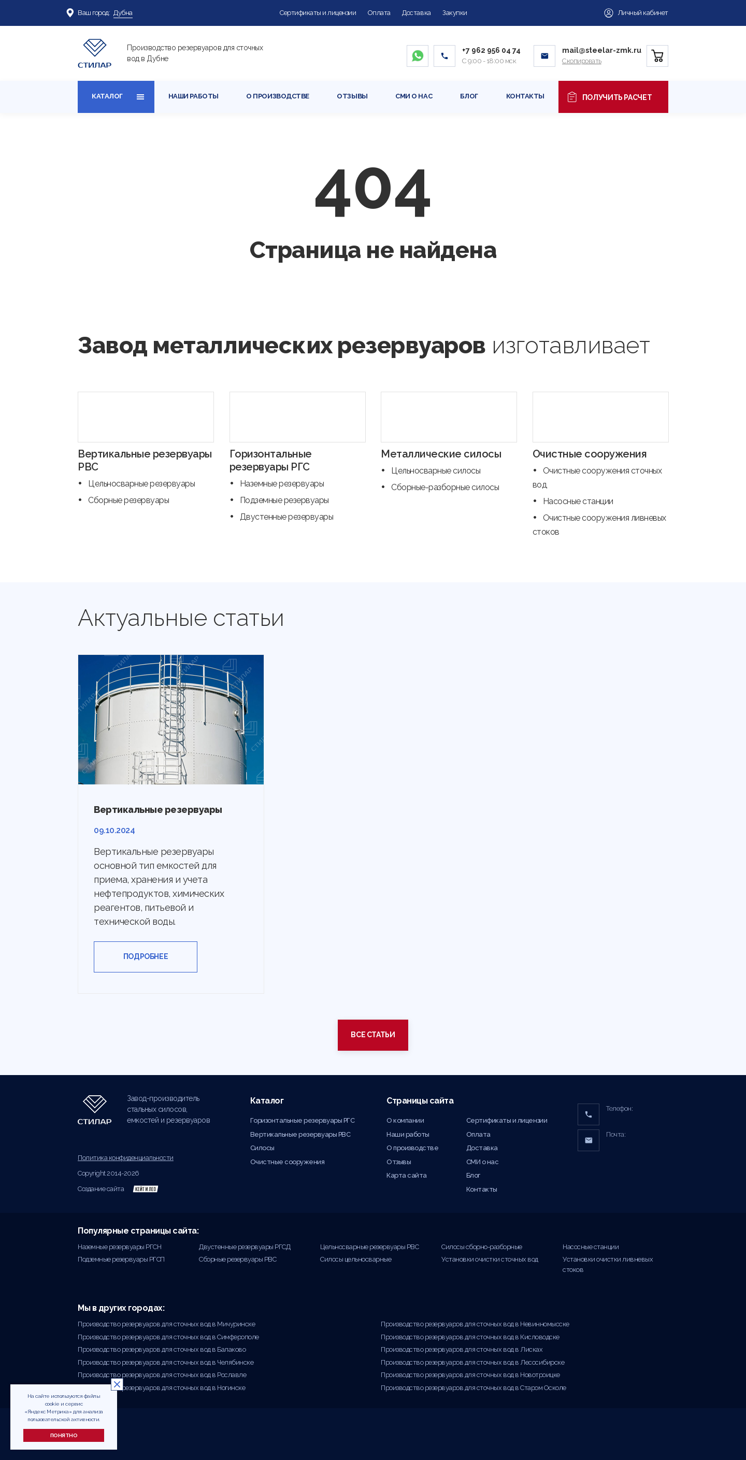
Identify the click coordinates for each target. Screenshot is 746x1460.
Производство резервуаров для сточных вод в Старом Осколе (473, 1388)
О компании (405, 1120)
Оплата (379, 13)
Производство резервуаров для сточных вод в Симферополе (168, 1337)
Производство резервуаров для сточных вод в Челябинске (165, 1362)
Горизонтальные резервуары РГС (270, 460)
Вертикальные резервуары (158, 809)
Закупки (454, 13)
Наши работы (193, 96)
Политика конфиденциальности (126, 1158)
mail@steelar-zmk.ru (601, 50)
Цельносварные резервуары (141, 484)
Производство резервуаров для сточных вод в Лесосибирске (472, 1362)
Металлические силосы (441, 454)
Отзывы (352, 96)
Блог (469, 96)
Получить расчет (610, 97)
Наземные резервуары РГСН (119, 1247)
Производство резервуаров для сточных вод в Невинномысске (475, 1324)
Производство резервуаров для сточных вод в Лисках (461, 1349)
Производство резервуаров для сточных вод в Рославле (162, 1375)
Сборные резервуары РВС (237, 1259)
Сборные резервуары (128, 500)
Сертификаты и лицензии (318, 13)
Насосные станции (578, 501)
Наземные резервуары (282, 484)
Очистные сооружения (590, 454)
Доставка (416, 13)
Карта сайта (406, 1175)
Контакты (525, 96)
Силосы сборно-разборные (481, 1247)
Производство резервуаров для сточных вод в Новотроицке (470, 1375)
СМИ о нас (413, 96)
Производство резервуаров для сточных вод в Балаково (162, 1349)
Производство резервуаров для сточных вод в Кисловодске (470, 1337)
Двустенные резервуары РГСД (244, 1247)
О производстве (277, 96)
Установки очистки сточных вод (489, 1259)
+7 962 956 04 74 (491, 50)
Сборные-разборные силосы (445, 487)
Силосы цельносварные (355, 1259)
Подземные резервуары (284, 500)
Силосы (262, 1148)
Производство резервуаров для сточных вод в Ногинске (161, 1388)
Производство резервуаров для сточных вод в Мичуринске (166, 1324)
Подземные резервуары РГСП (121, 1259)
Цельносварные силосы (435, 471)
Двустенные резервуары (287, 517)
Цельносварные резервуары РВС (369, 1247)
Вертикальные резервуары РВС (300, 1134)
